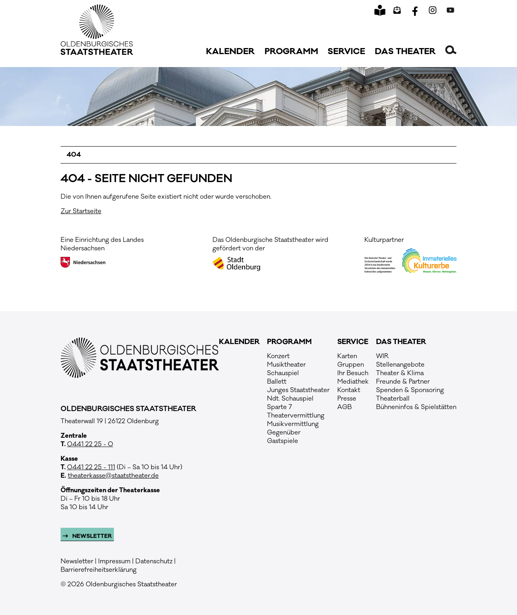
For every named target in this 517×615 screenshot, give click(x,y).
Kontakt (348, 390)
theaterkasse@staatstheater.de (113, 476)
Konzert (278, 356)
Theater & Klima (400, 373)
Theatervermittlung (295, 415)
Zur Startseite (81, 211)
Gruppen (350, 365)
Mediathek (353, 382)
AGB (344, 407)
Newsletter (91, 536)
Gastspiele (282, 441)
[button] (450, 49)
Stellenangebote (400, 365)
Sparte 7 (279, 407)
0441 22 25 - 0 (90, 444)
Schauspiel (283, 373)
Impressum (114, 561)
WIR (382, 356)
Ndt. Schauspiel (290, 399)
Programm (291, 51)
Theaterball (393, 399)
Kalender (230, 51)
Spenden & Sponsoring (410, 390)
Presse (346, 399)
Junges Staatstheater (298, 390)
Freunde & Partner (403, 382)
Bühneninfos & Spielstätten (416, 407)
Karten (347, 356)
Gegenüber (284, 432)
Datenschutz (153, 561)
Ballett (276, 382)
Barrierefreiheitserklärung (99, 570)
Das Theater (405, 51)
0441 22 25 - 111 (91, 467)
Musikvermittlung (293, 424)
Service (346, 51)
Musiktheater (286, 365)
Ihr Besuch (352, 373)
